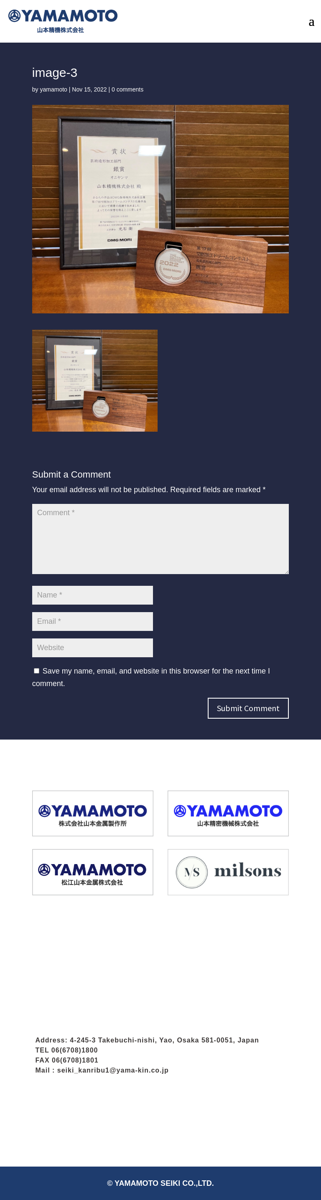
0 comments (127, 89)
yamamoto (53, 89)
